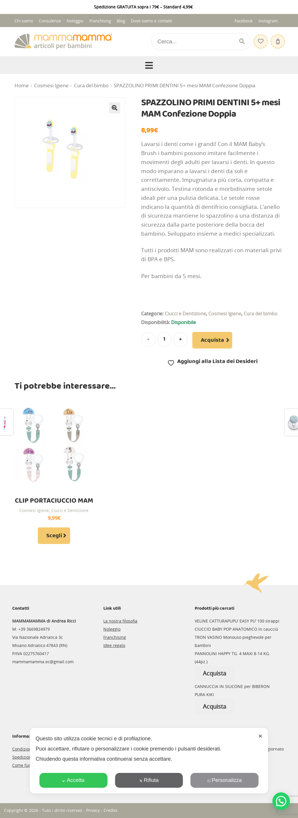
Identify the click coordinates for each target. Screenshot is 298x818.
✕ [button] (260, 736)
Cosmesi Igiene (51, 85)
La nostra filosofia (120, 621)
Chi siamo (24, 21)
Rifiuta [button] (149, 780)
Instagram (268, 21)
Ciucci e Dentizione (185, 313)
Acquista (212, 340)
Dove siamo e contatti (151, 21)
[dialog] (149, 761)
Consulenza (50, 21)
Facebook (244, 21)
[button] (114, 107)
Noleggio (75, 21)
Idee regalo (114, 645)
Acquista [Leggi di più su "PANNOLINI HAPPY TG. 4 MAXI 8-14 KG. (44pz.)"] (214, 673)
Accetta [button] (73, 780)
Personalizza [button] (224, 780)
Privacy (93, 810)
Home (22, 85)
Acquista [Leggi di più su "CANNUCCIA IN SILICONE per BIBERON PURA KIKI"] (214, 706)
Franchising (100, 21)
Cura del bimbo (91, 85)
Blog (121, 21)
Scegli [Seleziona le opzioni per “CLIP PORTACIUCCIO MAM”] (54, 535)
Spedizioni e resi (28, 757)
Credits (111, 810)
